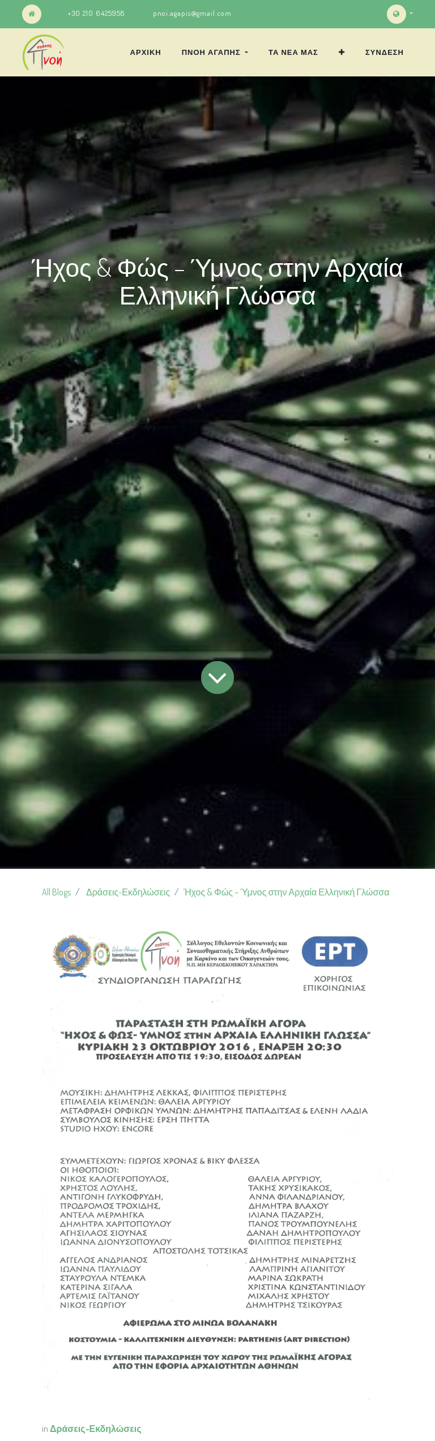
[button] (342, 52)
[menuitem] (145, 52)
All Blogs (56, 892)
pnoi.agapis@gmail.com (192, 13)
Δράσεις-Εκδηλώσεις (128, 892)
